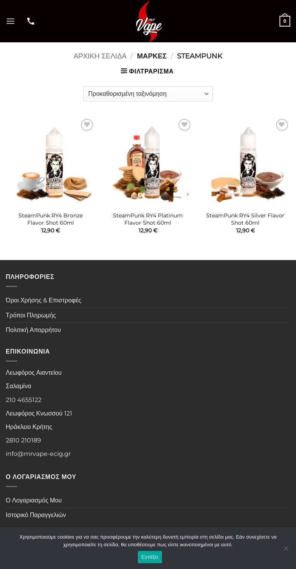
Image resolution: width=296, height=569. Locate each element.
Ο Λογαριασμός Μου (34, 500)
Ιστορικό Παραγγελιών (36, 515)
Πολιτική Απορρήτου (33, 330)
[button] (10, 21)
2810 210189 (23, 440)
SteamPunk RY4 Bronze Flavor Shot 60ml (50, 219)
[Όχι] (285, 550)
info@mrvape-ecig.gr (38, 453)
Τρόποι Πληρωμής (31, 315)
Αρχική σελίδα (100, 56)
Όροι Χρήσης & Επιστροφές (43, 300)
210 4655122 (23, 400)
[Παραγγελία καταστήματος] (148, 94)
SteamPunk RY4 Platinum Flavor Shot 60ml (148, 219)
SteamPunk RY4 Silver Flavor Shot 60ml (245, 219)
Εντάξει (150, 557)
